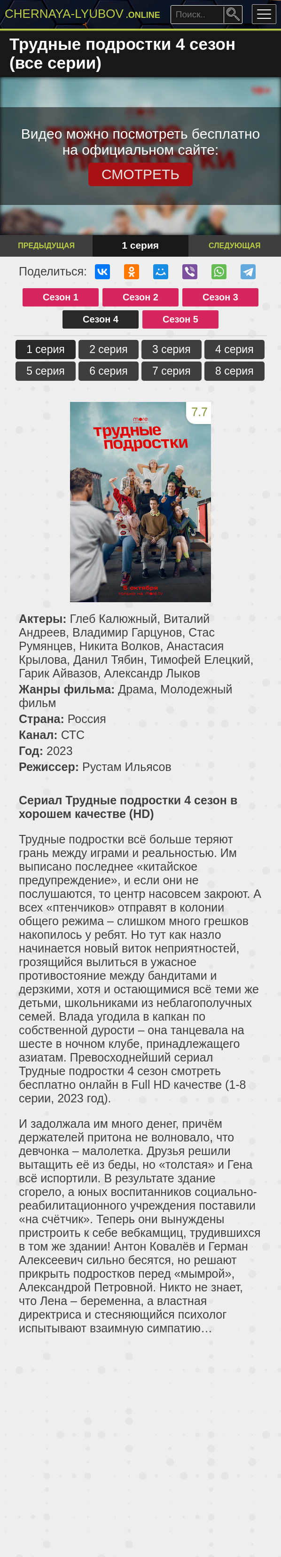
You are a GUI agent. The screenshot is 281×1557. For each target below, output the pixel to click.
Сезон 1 (60, 297)
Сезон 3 (220, 297)
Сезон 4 (100, 319)
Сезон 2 (140, 297)
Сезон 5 (180, 319)
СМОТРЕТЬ (140, 174)
